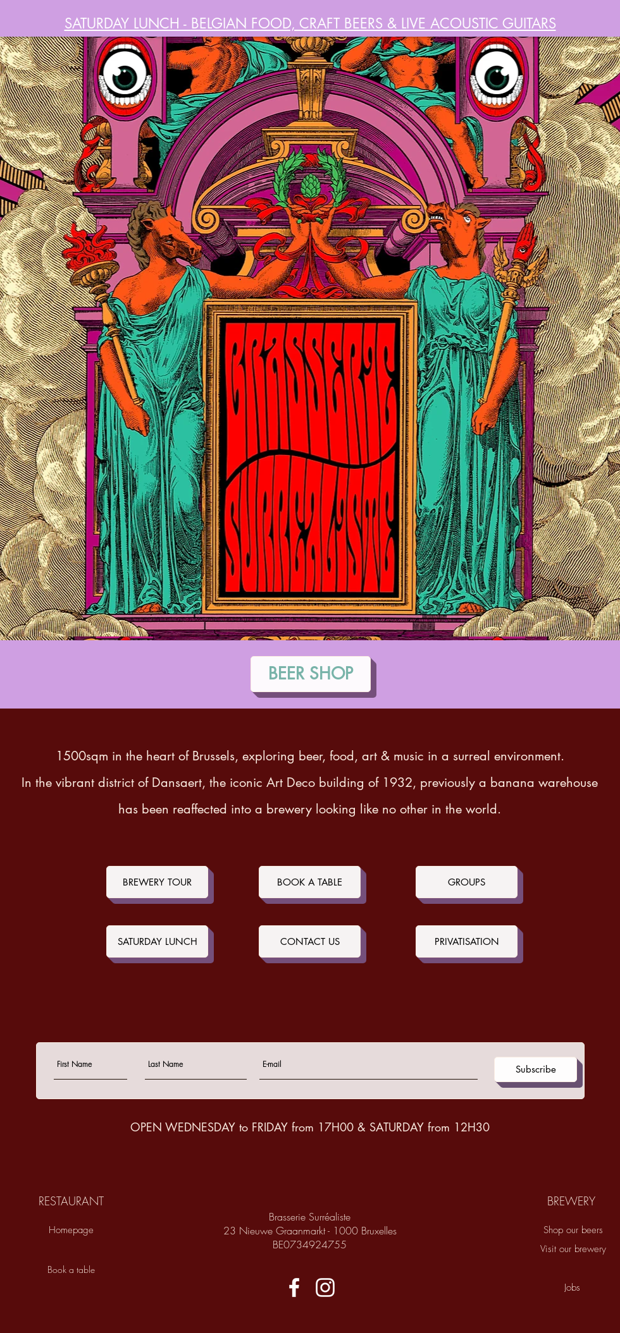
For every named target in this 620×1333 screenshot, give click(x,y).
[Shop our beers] (573, 1230)
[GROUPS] (467, 882)
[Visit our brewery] (573, 1249)
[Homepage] (70, 1230)
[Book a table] (70, 1270)
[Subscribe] (535, 1069)
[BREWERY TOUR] (157, 882)
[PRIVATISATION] (467, 941)
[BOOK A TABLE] (310, 882)
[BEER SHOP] (311, 674)
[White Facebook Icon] (294, 1287)
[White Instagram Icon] (325, 1287)
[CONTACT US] (310, 941)
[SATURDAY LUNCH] (157, 941)
